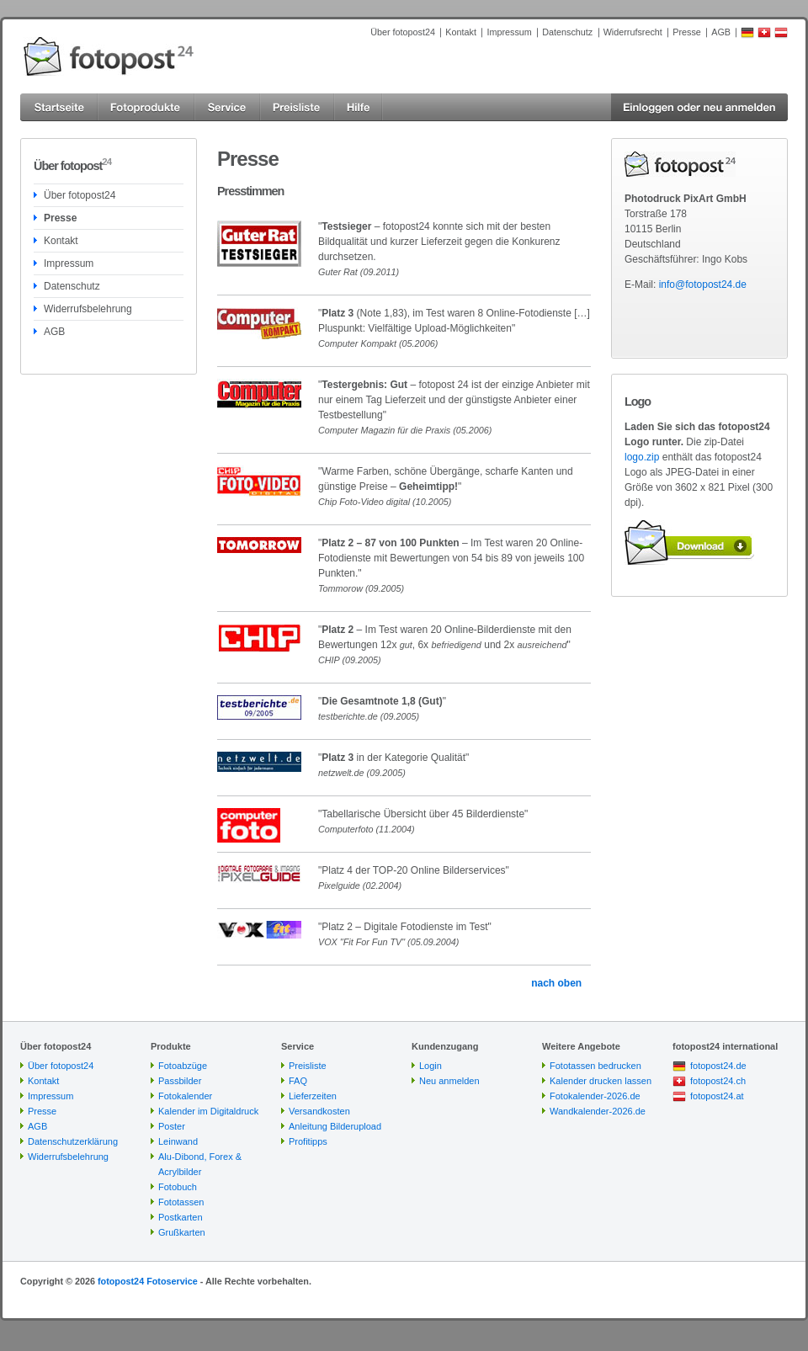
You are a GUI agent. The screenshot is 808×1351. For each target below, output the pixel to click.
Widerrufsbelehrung (88, 309)
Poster (171, 1126)
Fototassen (181, 1202)
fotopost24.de (718, 1066)
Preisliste (308, 1066)
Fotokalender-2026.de (595, 1096)
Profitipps (308, 1141)
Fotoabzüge (182, 1066)
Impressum (508, 32)
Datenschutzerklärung (73, 1141)
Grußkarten (181, 1232)
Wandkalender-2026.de (598, 1111)
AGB (721, 32)
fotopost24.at (717, 1096)
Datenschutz (567, 32)
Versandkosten (319, 1111)
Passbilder (179, 1081)
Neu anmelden (449, 1081)
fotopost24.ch (718, 1081)
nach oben (556, 983)
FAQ (298, 1081)
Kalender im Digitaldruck (208, 1111)
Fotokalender (185, 1096)
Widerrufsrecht (632, 32)
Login (430, 1066)
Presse (686, 32)
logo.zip (642, 457)
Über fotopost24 (402, 32)
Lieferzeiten (313, 1096)
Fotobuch (177, 1187)
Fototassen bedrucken (595, 1066)
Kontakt (460, 32)
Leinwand (178, 1141)
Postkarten (180, 1217)
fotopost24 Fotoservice (148, 1281)
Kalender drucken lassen (600, 1081)
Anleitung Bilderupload (335, 1126)
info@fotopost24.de (703, 284)
